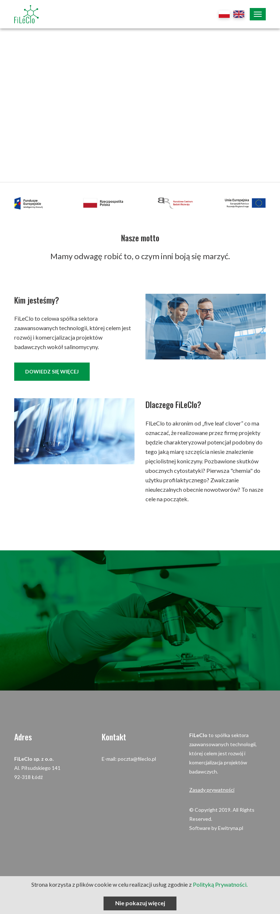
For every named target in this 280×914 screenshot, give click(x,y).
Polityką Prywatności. (221, 884)
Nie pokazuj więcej (140, 902)
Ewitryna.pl (230, 828)
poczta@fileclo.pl (137, 759)
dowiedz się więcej (52, 371)
